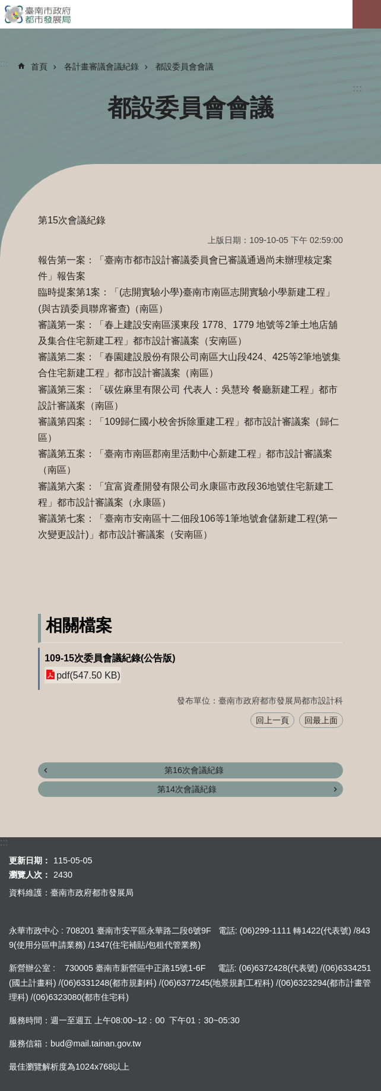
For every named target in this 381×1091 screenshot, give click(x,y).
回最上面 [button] (321, 720)
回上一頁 (272, 720)
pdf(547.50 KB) (88, 675)
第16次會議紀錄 (194, 770)
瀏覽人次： (29, 874)
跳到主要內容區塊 (6, 6)
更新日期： (29, 860)
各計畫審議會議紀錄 (101, 66)
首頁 (39, 66)
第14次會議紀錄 (187, 789)
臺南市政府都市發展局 (190, 14)
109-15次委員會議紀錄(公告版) (110, 658)
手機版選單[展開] (367, 14)
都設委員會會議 (184, 66)
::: (357, 88)
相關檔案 (79, 625)
